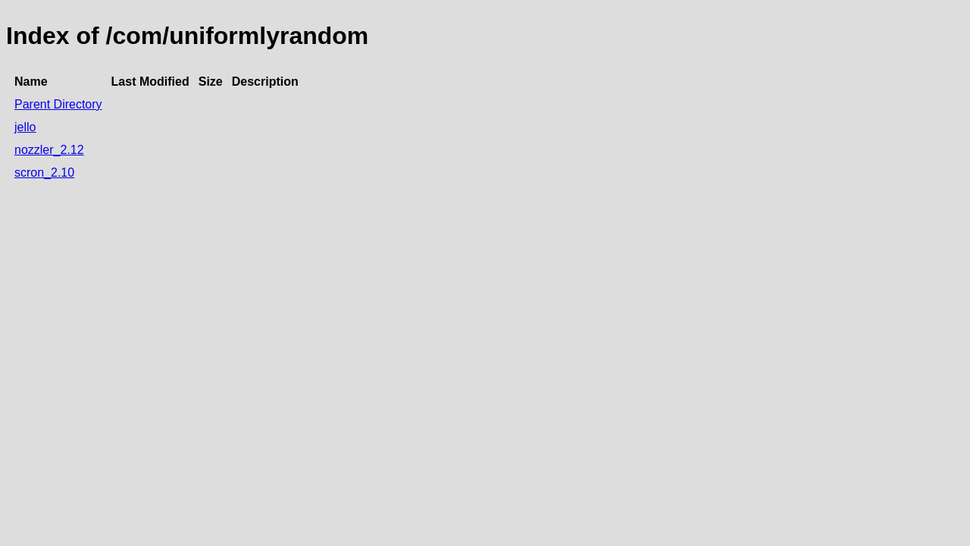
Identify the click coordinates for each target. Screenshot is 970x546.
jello (25, 127)
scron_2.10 (44, 172)
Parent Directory (58, 104)
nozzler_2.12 (49, 149)
